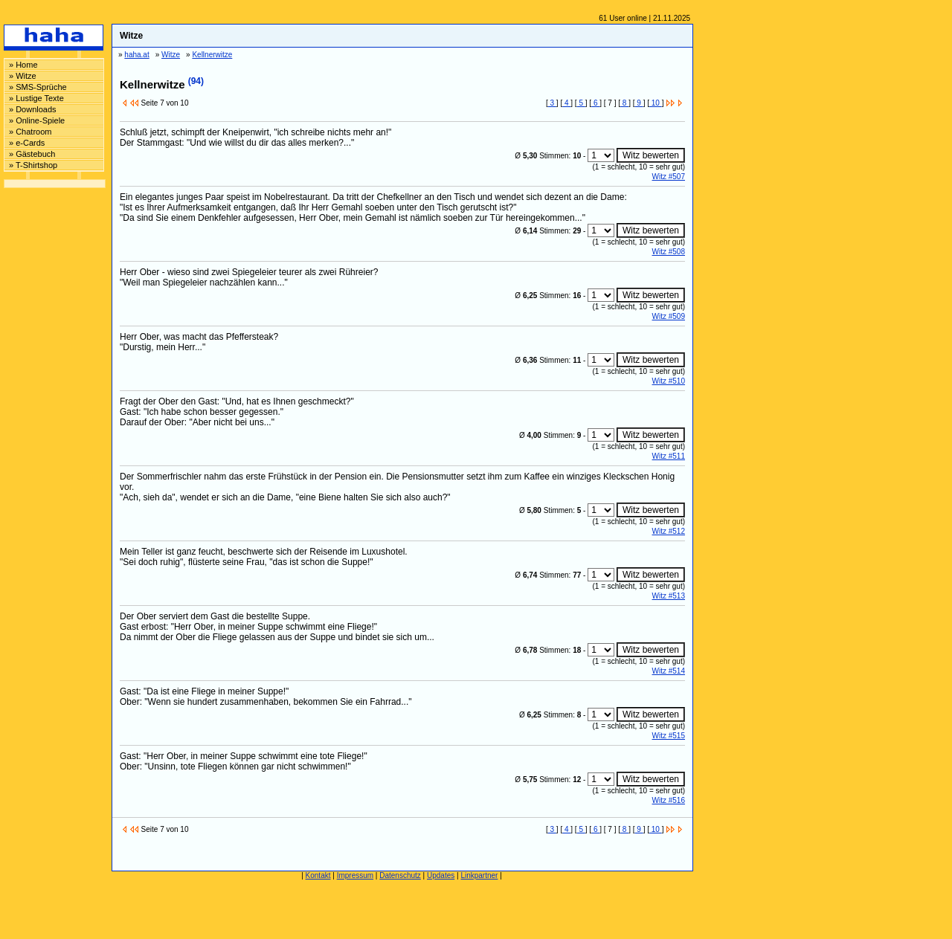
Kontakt (318, 875)
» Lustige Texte (36, 98)
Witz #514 (668, 671)
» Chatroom (30, 131)
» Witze (22, 75)
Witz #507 (668, 176)
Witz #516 (668, 800)
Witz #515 (668, 736)
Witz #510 (668, 381)
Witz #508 (668, 252)
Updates (440, 875)
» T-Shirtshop (33, 165)
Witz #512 (668, 531)
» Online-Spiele (37, 120)
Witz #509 (668, 316)
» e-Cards (27, 142)
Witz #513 (668, 596)
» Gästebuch (32, 153)
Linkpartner (479, 875)
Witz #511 (668, 456)
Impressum (355, 875)
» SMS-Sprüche (38, 87)
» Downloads (33, 109)
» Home (23, 64)
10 (655, 103)
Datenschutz (400, 875)
